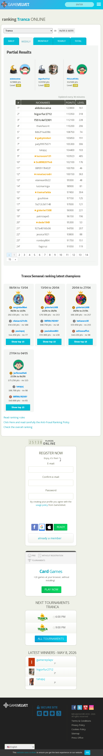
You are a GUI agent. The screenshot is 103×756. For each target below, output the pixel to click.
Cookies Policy (79, 729)
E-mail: (51, 463)
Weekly (26, 41)
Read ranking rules (14, 417)
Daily (11, 41)
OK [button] (87, 752)
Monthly (43, 41)
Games (50, 571)
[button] (42, 527)
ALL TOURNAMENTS (51, 638)
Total (78, 41)
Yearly (62, 41)
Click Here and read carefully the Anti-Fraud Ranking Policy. (37, 422)
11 (67, 255)
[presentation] (51, 515)
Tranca (23, 19)
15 (9, 259)
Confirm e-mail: (50, 477)
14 (86, 255)
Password (50, 490)
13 (80, 255)
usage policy (42, 505)
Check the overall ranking (18, 427)
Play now (51, 589)
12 (73, 255)
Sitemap (75, 733)
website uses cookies (26, 752)
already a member (49, 538)
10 (60, 255)
